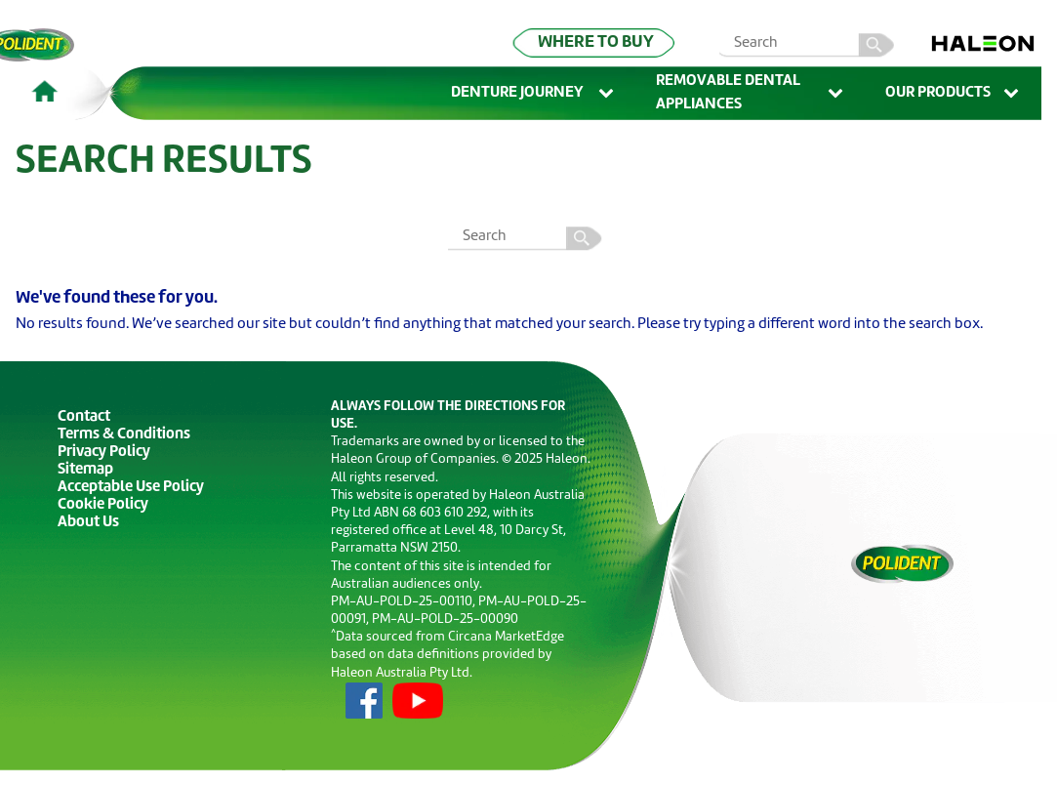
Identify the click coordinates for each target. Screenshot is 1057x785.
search (885, 45)
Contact (84, 417)
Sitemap (85, 470)
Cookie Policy (103, 505)
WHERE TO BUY (596, 42)
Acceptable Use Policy (131, 487)
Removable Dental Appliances (751, 93)
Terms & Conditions (124, 435)
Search (586, 238)
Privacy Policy (104, 452)
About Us (88, 523)
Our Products (953, 94)
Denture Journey (534, 94)
